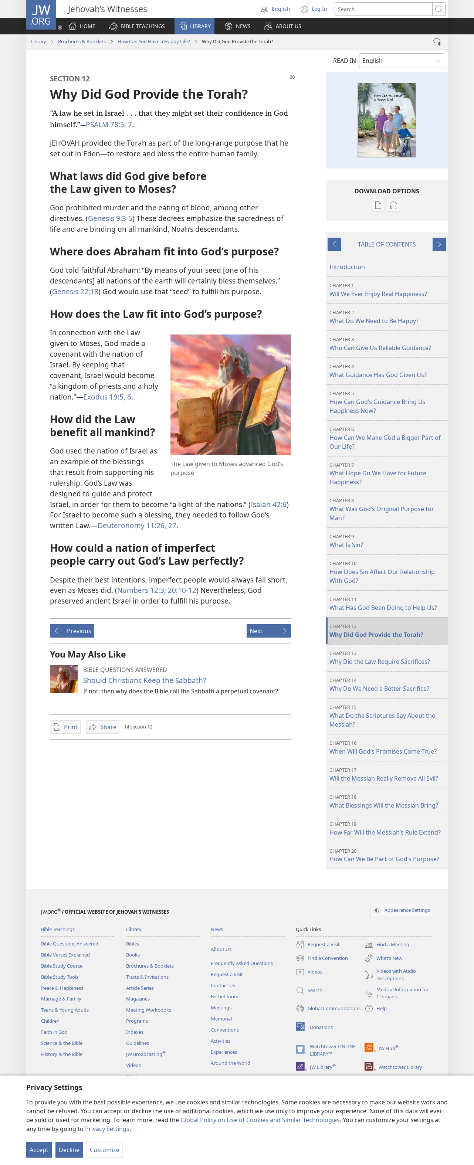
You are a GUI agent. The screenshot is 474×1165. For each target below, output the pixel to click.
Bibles (132, 943)
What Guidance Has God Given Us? (387, 371)
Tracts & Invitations (147, 977)
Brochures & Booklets (82, 41)
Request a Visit (227, 974)
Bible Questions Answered (69, 943)
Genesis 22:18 (75, 291)
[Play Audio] (436, 41)
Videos (133, 1065)
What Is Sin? (387, 541)
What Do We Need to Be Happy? (387, 317)
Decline (69, 1150)
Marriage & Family (61, 998)
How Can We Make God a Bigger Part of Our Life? (387, 438)
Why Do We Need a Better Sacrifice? (387, 685)
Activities (220, 1040)
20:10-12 (181, 590)
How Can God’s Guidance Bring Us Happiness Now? (387, 402)
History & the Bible (61, 1054)
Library (38, 41)
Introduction (347, 267)
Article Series (140, 988)
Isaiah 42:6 (269, 504)
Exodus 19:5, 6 (107, 397)
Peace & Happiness (62, 988)
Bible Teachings (58, 929)
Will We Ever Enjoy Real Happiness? (387, 290)
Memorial (221, 1018)
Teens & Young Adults (65, 1009)
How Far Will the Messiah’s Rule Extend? (387, 828)
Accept (39, 1150)
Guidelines (137, 1043)
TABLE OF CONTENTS (387, 244)
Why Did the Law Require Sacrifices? (387, 658)
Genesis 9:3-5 (110, 218)
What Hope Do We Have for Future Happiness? (387, 474)
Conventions (225, 1029)
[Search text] (384, 9)
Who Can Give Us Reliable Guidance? (387, 344)
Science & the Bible (61, 1043)
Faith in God (54, 1032)
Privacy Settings (107, 1129)
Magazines (138, 998)
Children (50, 1021)
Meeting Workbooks (148, 1009)
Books (133, 954)
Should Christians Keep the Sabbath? (144, 680)
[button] (137, 26)
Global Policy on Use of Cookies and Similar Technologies (260, 1120)
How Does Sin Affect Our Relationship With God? (387, 572)
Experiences (224, 1052)
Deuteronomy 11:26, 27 (137, 525)
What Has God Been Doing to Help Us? (387, 604)
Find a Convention (322, 958)
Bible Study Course (61, 965)
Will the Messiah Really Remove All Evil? (387, 774)
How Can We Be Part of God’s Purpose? (387, 855)
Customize (104, 1150)
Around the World (230, 1063)
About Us (221, 949)
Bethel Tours (224, 996)
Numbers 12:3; (141, 590)
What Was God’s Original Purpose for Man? (387, 509)
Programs (137, 1021)
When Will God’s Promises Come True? (387, 747)
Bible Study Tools (59, 977)
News (217, 929)
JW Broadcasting (146, 1054)
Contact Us (223, 985)
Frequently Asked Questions (242, 963)
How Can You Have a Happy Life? (154, 41)
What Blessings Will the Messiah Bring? (387, 801)
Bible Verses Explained (65, 954)
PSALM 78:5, (106, 124)
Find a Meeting (387, 944)
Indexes (134, 1032)
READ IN (344, 61)
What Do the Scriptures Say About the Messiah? (387, 716)
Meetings (221, 1007)
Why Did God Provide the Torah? (387, 631)
